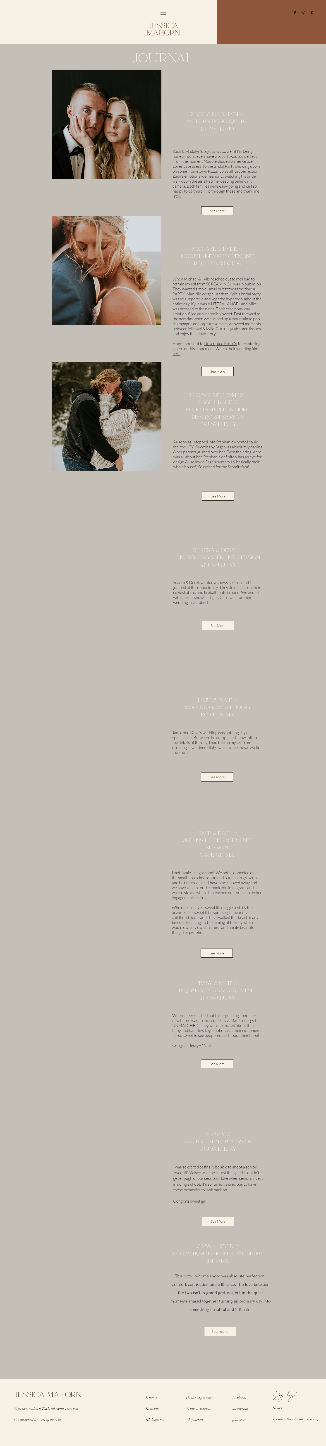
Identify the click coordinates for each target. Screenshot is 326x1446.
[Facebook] (294, 12)
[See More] (217, 210)
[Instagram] (303, 12)
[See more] (220, 1331)
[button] (163, 13)
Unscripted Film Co (220, 343)
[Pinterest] (312, 12)
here (176, 353)
